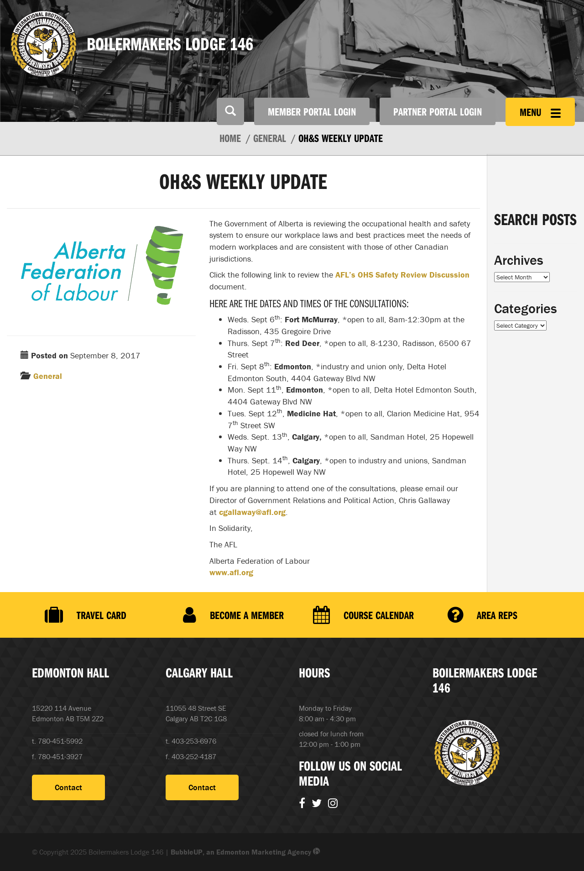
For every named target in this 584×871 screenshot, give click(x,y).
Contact (68, 787)
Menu (540, 112)
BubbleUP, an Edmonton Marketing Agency (245, 851)
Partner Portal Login (437, 111)
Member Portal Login (312, 111)
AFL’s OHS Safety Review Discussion (402, 274)
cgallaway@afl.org (252, 512)
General (47, 376)
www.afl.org (231, 572)
